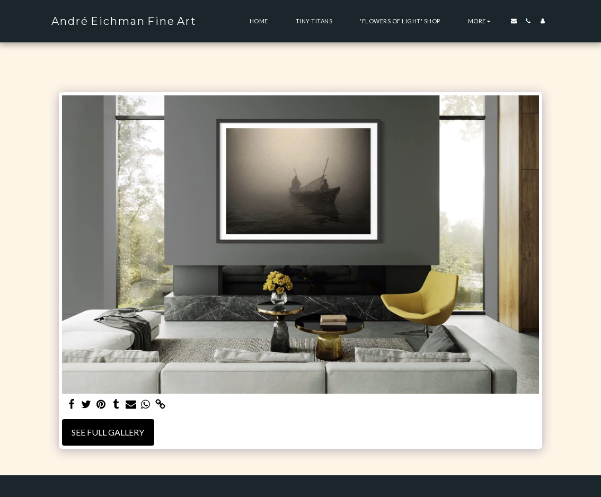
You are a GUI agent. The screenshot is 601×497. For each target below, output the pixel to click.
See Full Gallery (108, 432)
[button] (513, 21)
